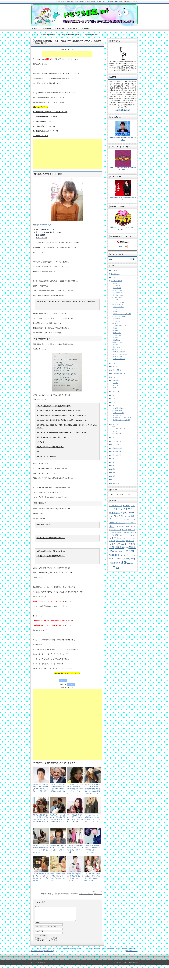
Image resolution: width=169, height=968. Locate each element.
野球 (114, 387)
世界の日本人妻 (116, 451)
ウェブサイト (39, 933)
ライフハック (115, 444)
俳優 (112, 458)
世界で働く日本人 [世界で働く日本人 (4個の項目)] (120, 541)
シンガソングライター (119, 429)
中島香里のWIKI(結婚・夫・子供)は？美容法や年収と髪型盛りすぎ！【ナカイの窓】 (75, 877)
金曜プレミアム (117, 356)
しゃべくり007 (117, 290)
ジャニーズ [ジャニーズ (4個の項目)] (122, 523)
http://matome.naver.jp (43, 225)
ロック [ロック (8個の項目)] (113, 541)
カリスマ (114, 366)
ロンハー (115, 323)
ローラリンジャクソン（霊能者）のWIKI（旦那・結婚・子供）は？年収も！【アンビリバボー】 (92, 819)
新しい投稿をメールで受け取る (47, 942)
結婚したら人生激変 (119, 352)
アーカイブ (112, 494)
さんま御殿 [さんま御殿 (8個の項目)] (126, 506)
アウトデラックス (118, 295)
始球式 (113, 469)
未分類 (113, 476)
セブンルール (115, 392)
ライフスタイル (116, 441)
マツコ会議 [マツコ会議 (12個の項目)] (113, 535)
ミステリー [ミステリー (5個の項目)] (121, 535)
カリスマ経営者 (116, 370)
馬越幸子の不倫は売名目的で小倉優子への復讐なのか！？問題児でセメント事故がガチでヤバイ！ (40, 818)
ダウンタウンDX (118, 304)
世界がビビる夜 (117, 415)
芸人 (112, 479)
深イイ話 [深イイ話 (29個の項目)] (130, 551)
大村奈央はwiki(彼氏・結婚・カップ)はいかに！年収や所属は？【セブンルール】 (75, 849)
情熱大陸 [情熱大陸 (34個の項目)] (119, 547)
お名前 (37, 925)
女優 (112, 465)
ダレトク (115, 309)
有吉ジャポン (117, 335)
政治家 (113, 472)
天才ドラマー (117, 433)
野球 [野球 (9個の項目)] (117, 568)
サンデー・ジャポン (119, 302)
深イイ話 (115, 344)
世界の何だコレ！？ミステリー (122, 417)
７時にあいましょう (119, 359)
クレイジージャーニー (118, 373)
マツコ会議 (116, 318)
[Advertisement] (67, 54)
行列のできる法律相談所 (120, 354)
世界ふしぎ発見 (116, 455)
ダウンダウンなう (118, 307)
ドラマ (113, 399)
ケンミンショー (117, 300)
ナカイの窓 (116, 311)
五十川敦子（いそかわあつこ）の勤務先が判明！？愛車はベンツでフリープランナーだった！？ (75, 789)
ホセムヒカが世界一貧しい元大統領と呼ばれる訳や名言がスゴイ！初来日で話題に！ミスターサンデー (57, 789)
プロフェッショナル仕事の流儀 (122, 314)
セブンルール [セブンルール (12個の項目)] (120, 526)
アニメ (113, 277)
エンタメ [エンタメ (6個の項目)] (127, 516)
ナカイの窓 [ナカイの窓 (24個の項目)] (116, 529)
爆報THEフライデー (119, 349)
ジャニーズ (114, 377)
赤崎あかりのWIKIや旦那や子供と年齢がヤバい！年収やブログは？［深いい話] (58, 877)
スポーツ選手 (115, 380)
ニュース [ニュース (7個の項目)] (124, 530)
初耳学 (115, 328)
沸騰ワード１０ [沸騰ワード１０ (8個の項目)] (120, 551)
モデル (113, 437)
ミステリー (114, 406)
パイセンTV (115, 402)
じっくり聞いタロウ (119, 292)
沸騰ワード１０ (117, 342)
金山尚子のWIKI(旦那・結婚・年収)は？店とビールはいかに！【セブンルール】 (58, 849)
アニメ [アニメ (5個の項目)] (111, 516)
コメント (38, 906)
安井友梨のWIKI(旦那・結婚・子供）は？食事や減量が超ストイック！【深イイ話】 (41, 877)
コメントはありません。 (86, 894)
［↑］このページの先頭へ (38, 965)
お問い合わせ (47, 28)
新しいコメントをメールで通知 (47, 940)
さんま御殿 (116, 285)
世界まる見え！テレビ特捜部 (121, 420)
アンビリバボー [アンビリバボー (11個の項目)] (119, 516)
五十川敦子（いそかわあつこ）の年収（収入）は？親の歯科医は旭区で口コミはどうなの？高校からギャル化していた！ (92, 789)
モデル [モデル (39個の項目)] (115, 538)
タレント (114, 395)
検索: (111, 259)
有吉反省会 (116, 340)
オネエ (113, 363)
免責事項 (86, 28)
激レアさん (116, 347)
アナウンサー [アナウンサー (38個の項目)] (127, 512)
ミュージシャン (116, 424)
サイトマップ (73, 28)
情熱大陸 (115, 330)
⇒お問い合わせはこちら (122, 110)
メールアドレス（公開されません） (46, 929)
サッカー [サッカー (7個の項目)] (116, 523)
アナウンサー (115, 274)
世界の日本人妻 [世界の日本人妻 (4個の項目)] (130, 541)
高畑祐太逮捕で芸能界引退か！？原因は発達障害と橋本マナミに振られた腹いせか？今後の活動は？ (40, 789)
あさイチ (115, 283)
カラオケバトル (117, 297)
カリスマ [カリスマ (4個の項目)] (124, 519)
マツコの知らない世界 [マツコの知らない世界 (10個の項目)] (128, 532)
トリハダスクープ (118, 413)
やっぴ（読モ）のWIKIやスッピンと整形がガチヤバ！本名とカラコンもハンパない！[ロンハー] (92, 849)
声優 (112, 462)
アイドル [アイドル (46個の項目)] (123, 509)
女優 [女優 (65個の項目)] (111, 547)
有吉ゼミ (115, 337)
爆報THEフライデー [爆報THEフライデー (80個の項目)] (121, 554)
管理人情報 (61, 28)
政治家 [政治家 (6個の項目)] (126, 547)
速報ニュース (98, 894)
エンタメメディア (116, 281)
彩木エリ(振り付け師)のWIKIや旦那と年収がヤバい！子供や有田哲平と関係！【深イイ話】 (75, 818)
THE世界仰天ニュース (119, 408)
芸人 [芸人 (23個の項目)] (124, 558)
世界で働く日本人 (116, 448)
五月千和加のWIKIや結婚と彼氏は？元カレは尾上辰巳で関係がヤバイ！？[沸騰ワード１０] (92, 877)
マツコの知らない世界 (119, 316)
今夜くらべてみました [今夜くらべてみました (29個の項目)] (120, 544)
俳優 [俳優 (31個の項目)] (133, 543)
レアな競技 (116, 385)
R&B (114, 426)
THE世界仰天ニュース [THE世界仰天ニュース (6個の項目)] (115, 506)
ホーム (36, 28)
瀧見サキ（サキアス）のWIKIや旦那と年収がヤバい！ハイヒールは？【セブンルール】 (40, 849)
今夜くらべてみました (119, 326)
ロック (115, 431)
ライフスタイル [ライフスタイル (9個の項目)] (124, 538)
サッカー (115, 383)
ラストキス (116, 321)
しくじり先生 (117, 288)
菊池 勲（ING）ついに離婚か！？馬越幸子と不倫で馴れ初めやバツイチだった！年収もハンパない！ (58, 819)
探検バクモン (117, 333)
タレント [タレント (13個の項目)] (128, 526)
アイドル (114, 270)
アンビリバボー (117, 410)
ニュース (99, 891)
